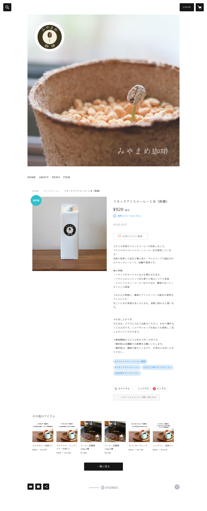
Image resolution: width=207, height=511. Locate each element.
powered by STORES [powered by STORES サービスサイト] (103, 487)
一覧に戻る (103, 466)
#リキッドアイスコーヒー (127, 367)
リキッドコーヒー (51, 191)
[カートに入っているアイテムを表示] (200, 7)
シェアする (143, 388)
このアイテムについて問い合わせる (138, 397)
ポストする (124, 388)
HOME (31, 177)
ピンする (161, 388)
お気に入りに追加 (132, 236)
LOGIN (187, 7)
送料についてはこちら (129, 216)
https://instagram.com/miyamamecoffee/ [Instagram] (177, 487)
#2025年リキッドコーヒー (127, 373)
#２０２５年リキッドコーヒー (158, 367)
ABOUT (44, 177)
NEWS (56, 177)
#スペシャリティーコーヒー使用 (130, 361)
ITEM (66, 177)
